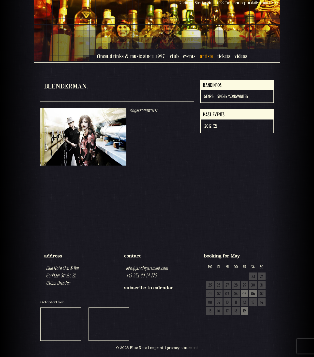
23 (253, 276)
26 (219, 285)
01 (210, 294)
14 (261, 302)
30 (253, 285)
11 (236, 302)
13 (253, 302)
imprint (156, 348)
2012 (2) (210, 126)
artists (206, 56)
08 (210, 302)
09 (219, 302)
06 (253, 294)
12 (244, 302)
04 (236, 294)
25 (210, 285)
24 (262, 276)
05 (244, 294)
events (189, 56)
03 (227, 294)
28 (236, 285)
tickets (223, 56)
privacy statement (182, 348)
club (174, 56)
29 (244, 285)
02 (219, 294)
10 (227, 302)
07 (262, 294)
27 (227, 285)
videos (240, 56)
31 (261, 285)
